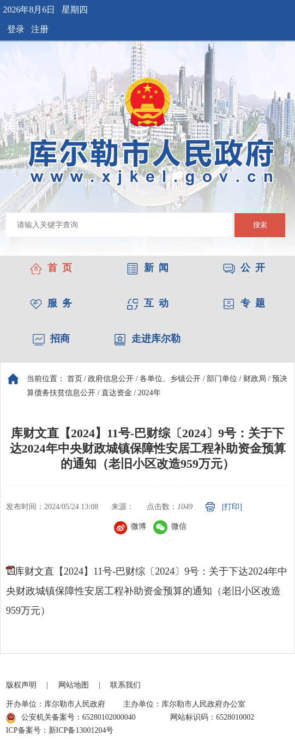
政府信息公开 (111, 379)
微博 (130, 526)
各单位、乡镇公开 (170, 379)
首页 (74, 379)
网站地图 (73, 685)
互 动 (147, 303)
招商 (51, 338)
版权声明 (21, 685)
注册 (40, 29)
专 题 (244, 303)
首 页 (51, 267)
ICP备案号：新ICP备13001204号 (60, 730)
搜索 (260, 225)
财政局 (254, 379)
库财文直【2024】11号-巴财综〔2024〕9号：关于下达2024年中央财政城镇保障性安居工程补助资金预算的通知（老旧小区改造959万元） (146, 591)
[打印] (232, 507)
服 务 (51, 303)
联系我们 (125, 685)
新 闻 (147, 267)
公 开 (244, 267)
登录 (16, 29)
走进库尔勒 (147, 338)
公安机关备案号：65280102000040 (71, 718)
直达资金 (116, 393)
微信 (169, 526)
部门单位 (222, 379)
